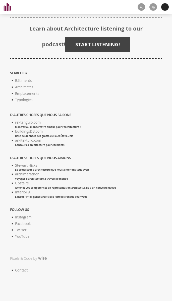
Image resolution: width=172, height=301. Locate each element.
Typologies (23, 99)
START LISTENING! (97, 44)
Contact (21, 270)
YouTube (22, 236)
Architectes (24, 87)
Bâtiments (23, 80)
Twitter (21, 229)
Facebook (23, 223)
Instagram (23, 217)
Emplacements (27, 93)
